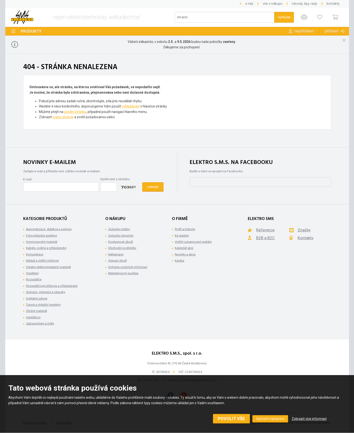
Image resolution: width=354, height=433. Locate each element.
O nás (249, 3)
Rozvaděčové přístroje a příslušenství (52, 286)
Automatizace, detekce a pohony (49, 229)
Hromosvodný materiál (41, 242)
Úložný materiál (36, 311)
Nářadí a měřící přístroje (42, 260)
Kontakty (333, 3)
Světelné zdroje (36, 298)
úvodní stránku (75, 112)
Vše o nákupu (272, 3)
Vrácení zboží (117, 260)
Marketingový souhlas (123, 273)
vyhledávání (131, 106)
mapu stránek (63, 117)
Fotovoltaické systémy (41, 235)
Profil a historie (185, 229)
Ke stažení (182, 235)
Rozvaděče (34, 279)
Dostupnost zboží (120, 242)
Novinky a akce (185, 254)
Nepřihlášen (304, 31)
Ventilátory (33, 317)
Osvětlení (32, 273)
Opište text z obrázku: (115, 179)
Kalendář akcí (184, 248)
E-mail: (27, 179)
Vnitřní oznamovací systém (193, 242)
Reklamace (115, 254)
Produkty (31, 31)
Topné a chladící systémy (43, 304)
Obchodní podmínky (122, 248)
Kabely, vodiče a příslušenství (46, 248)
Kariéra (179, 260)
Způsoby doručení (120, 235)
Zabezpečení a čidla (40, 323)
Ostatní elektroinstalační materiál (48, 267)
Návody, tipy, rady (304, 3)
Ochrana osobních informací (127, 267)
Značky (304, 230)
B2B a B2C (265, 237)
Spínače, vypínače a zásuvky (45, 292)
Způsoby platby (119, 229)
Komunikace (34, 254)
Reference (265, 230)
